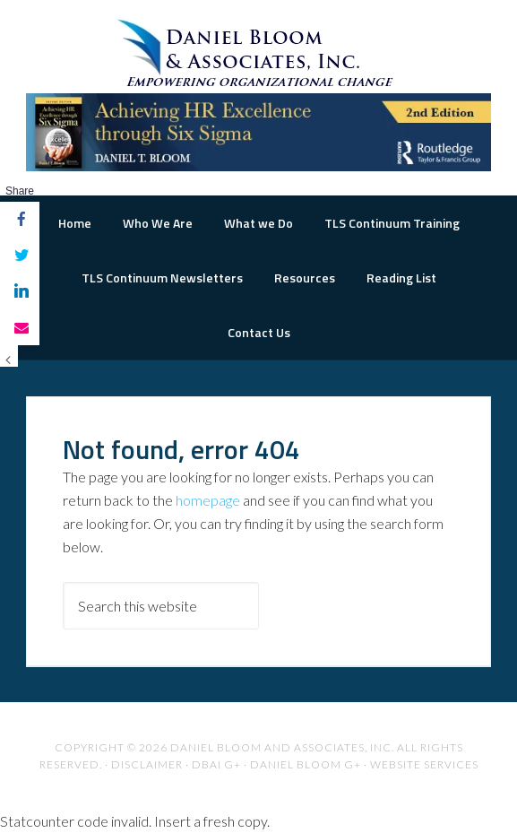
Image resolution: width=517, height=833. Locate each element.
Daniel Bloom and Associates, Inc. (282, 747)
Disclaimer (147, 764)
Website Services (424, 764)
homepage (208, 499)
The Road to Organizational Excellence (258, 54)
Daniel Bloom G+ (305, 764)
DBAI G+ (216, 764)
